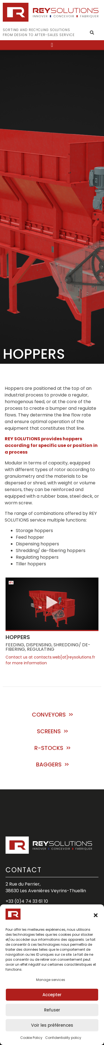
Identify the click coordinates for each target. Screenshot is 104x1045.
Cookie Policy (31, 1037)
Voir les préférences (52, 1025)
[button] (95, 915)
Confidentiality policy (63, 1037)
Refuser (52, 1010)
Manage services (50, 979)
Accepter (52, 995)
